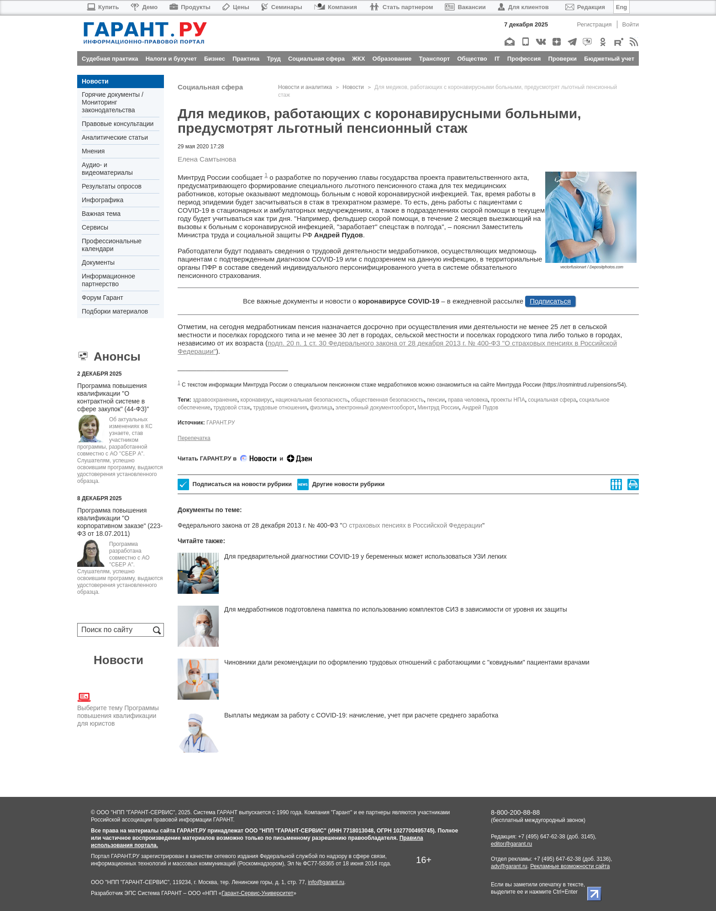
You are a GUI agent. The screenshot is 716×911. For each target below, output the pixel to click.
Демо (144, 7)
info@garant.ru (326, 882)
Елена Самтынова (207, 159)
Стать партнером (401, 7)
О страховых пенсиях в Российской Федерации (412, 525)
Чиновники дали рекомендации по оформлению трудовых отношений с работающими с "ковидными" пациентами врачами (407, 662)
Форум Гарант (102, 297)
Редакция (585, 7)
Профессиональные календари (112, 244)
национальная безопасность (311, 400)
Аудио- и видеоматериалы (107, 168)
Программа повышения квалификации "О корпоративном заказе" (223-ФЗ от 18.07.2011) (120, 522)
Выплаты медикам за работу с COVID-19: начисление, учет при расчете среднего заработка (361, 715)
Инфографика (102, 200)
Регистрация (594, 24)
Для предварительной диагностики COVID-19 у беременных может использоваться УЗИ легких (365, 556)
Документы (98, 262)
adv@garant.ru (509, 866)
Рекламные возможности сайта (570, 866)
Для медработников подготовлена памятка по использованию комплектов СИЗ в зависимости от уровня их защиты (395, 609)
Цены (235, 7)
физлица (321, 407)
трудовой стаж (231, 407)
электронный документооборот (375, 407)
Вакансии (465, 7)
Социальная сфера (210, 87)
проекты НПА (508, 400)
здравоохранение (215, 400)
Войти (630, 24)
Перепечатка (194, 438)
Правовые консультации (117, 123)
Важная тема (101, 213)
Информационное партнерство (108, 280)
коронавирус (257, 400)
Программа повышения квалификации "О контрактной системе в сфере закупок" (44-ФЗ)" (113, 397)
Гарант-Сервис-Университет (257, 893)
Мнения (93, 151)
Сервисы (95, 227)
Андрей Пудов (480, 407)
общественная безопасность (387, 400)
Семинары (281, 7)
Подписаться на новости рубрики (235, 484)
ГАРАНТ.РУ (220, 422)
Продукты (190, 7)
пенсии (436, 400)
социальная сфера (552, 400)
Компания (335, 7)
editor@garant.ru (511, 844)
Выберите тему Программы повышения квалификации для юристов (118, 709)
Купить (102, 7)
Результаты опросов (112, 186)
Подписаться (550, 301)
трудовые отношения (280, 407)
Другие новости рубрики (340, 484)
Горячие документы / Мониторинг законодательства (112, 102)
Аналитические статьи (115, 137)
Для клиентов (523, 7)
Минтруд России (438, 407)
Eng (621, 7)
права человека (468, 400)
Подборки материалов (115, 311)
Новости (95, 81)
